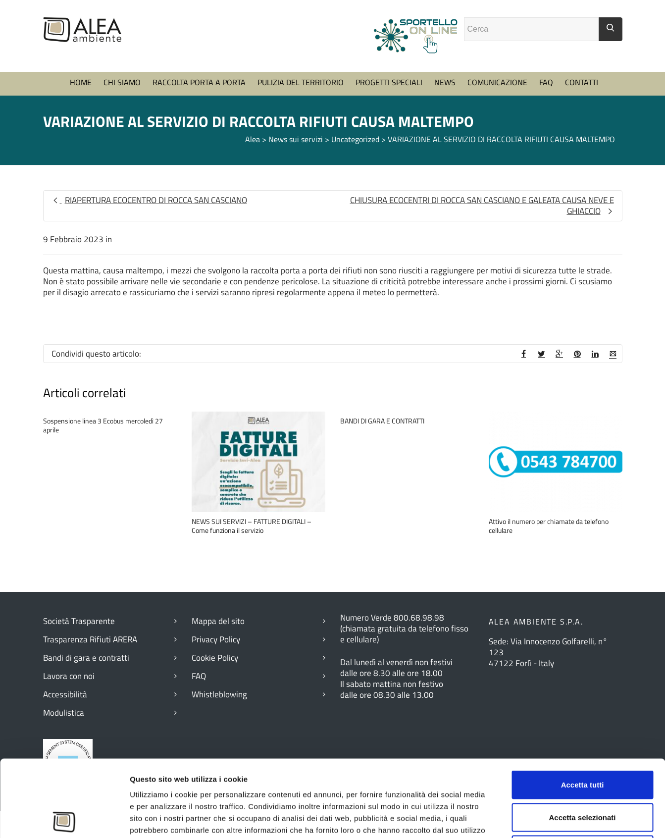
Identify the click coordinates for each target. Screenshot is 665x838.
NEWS (445, 82)
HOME (81, 82)
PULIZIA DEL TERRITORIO (300, 82)
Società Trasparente (79, 621)
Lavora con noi (69, 676)
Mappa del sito (218, 621)
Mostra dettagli (544, 818)
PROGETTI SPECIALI (389, 82)
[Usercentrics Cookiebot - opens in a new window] (64, 818)
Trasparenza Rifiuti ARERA (90, 639)
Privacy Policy (216, 639)
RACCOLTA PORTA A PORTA (199, 82)
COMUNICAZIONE (497, 82)
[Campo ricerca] (531, 29)
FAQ (546, 82)
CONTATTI (581, 82)
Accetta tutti (582, 708)
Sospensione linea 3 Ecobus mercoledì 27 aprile (103, 425)
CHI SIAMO (122, 82)
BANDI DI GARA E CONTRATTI (382, 421)
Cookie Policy (215, 657)
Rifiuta (582, 773)
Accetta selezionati (582, 740)
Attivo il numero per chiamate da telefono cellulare (549, 525)
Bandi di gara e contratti (86, 657)
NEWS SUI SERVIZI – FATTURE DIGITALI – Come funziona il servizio (251, 525)
